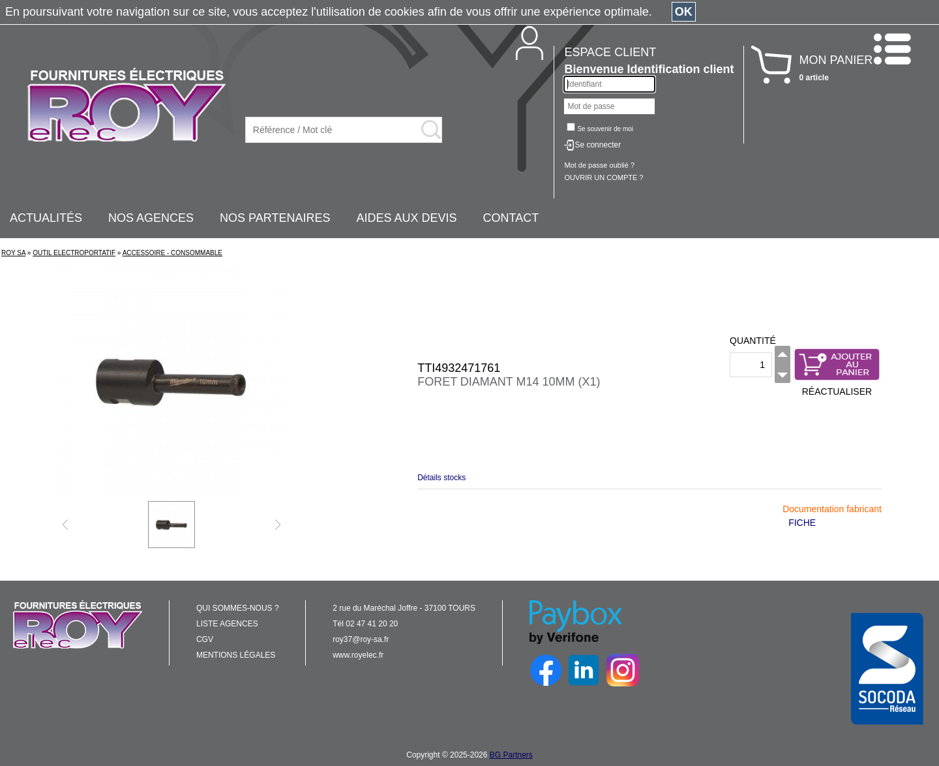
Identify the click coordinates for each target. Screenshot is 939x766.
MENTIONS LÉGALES (235, 655)
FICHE (802, 522)
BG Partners (511, 754)
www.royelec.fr (358, 655)
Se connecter (597, 144)
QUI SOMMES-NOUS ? (237, 608)
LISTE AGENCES (227, 623)
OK (684, 11)
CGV (204, 639)
